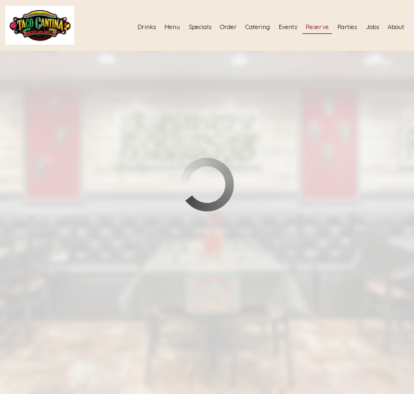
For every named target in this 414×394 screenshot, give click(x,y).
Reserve (317, 27)
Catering (257, 27)
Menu (172, 27)
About (396, 27)
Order (228, 27)
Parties (347, 27)
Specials (200, 27)
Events (288, 27)
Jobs (372, 27)
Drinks (146, 27)
